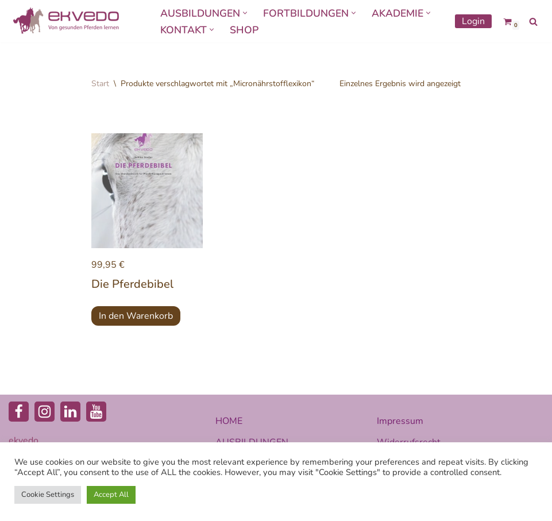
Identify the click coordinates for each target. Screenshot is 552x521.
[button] (245, 13)
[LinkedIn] (70, 412)
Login (473, 21)
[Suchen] (533, 21)
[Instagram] (44, 412)
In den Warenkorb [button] (136, 316)
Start (100, 83)
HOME (228, 421)
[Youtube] (96, 412)
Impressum (400, 421)
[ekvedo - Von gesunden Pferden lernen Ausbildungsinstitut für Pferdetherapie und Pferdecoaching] (66, 21)
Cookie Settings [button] (47, 494)
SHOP (244, 30)
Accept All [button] (111, 494)
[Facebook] (19, 412)
